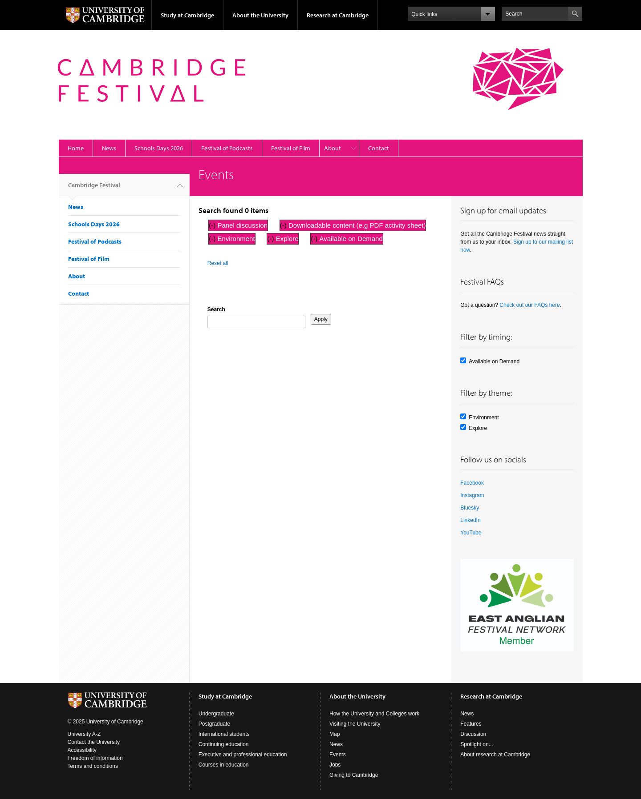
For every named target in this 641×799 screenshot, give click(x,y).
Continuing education (224, 744)
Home (76, 148)
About (332, 148)
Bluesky (469, 508)
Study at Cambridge (187, 15)
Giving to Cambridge (353, 775)
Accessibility (82, 750)
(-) (213, 225)
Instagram (472, 495)
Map (334, 734)
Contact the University (94, 742)
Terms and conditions (93, 766)
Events (337, 754)
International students (224, 734)
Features (470, 724)
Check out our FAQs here (529, 305)
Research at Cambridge (338, 15)
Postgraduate (214, 724)
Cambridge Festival (94, 188)
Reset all (217, 263)
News (109, 148)
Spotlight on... (476, 744)
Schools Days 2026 (158, 148)
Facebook (472, 483)
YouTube (470, 533)
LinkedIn (470, 520)
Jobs (335, 765)
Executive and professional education (243, 754)
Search (216, 309)
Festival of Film (290, 148)
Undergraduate (216, 714)
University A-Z (84, 734)
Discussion (473, 734)
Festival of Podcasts (227, 148)
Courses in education (224, 765)
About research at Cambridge (495, 754)
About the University (260, 15)
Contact (378, 148)
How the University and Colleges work (374, 714)
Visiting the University (355, 724)
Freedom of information (95, 758)
